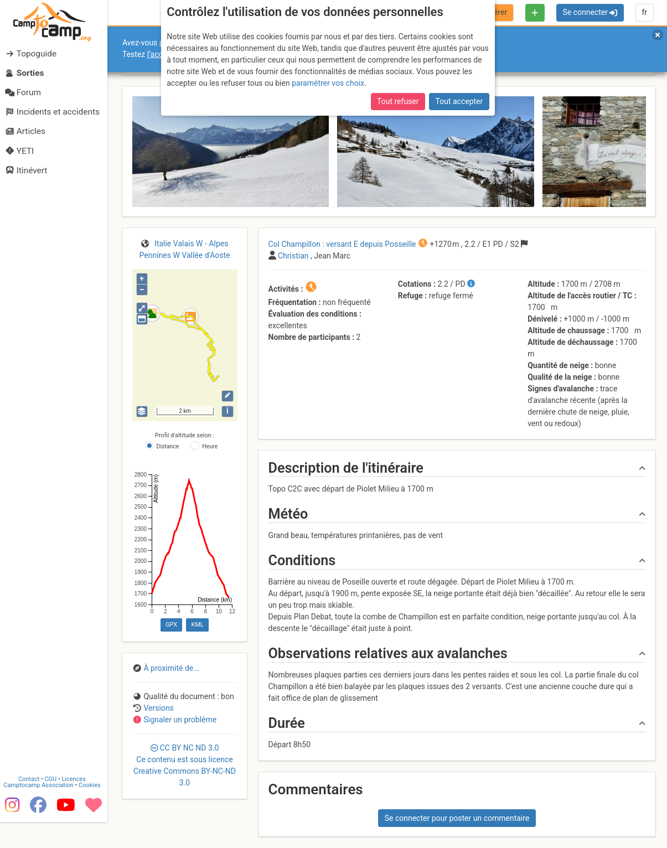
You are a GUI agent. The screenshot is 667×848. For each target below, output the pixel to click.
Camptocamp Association (42, 811)
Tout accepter (459, 101)
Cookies (93, 811)
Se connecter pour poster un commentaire (457, 818)
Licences (77, 805)
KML (198, 624)
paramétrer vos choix (328, 83)
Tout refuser (397, 101)
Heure (210, 446)
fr (644, 12)
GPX (171, 624)
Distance (168, 446)
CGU (54, 805)
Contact (32, 805)
